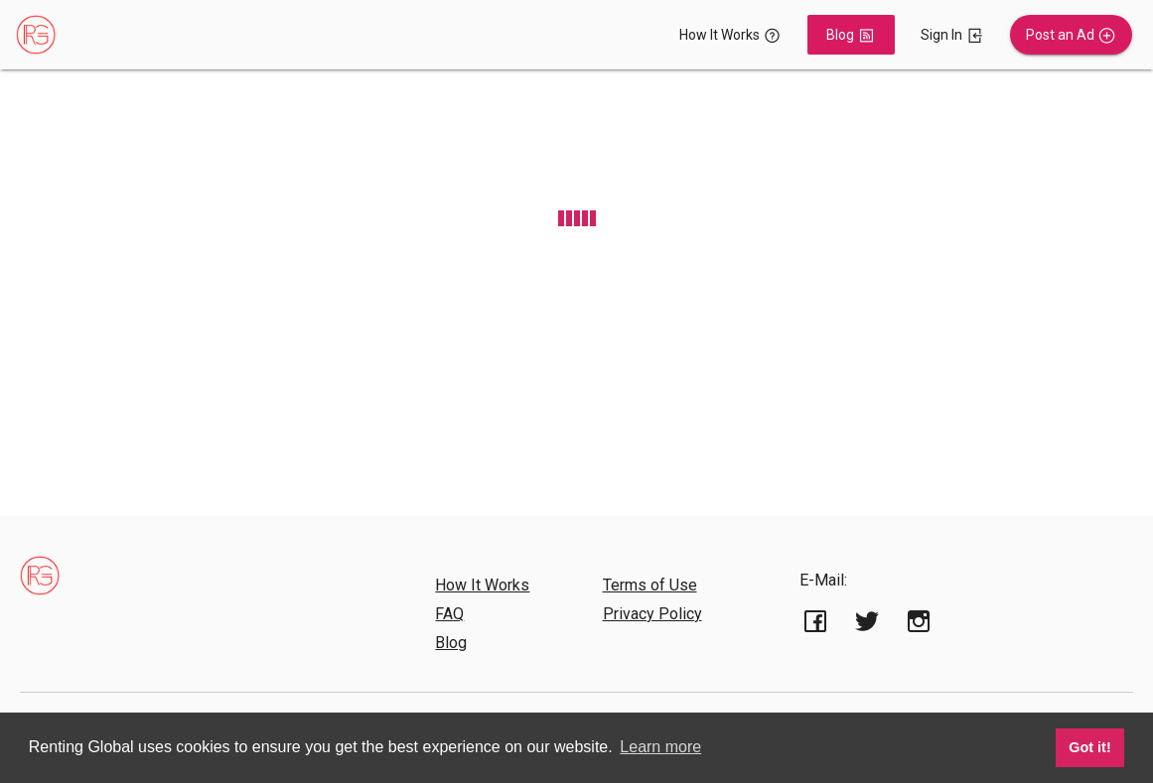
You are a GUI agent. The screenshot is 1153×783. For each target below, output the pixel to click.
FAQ (449, 613)
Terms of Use (650, 585)
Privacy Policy (652, 613)
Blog (451, 642)
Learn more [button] (660, 746)
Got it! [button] (1089, 747)
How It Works (482, 585)
